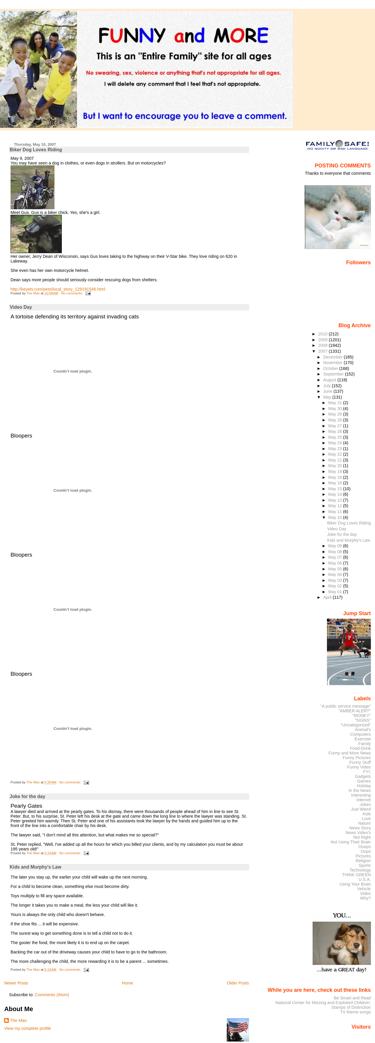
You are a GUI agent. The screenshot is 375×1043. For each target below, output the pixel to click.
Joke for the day (27, 796)
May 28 (335, 420)
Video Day (21, 307)
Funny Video (359, 767)
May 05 (335, 569)
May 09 (335, 545)
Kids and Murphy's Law (35, 866)
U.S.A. (365, 879)
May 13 (335, 500)
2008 (323, 345)
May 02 (335, 586)
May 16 (335, 483)
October (331, 368)
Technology (360, 870)
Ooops (364, 846)
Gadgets (363, 776)
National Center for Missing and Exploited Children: (323, 1002)
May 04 (335, 574)
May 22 (335, 454)
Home (127, 983)
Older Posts (238, 983)
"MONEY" (361, 715)
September (334, 374)
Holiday (364, 785)
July (327, 385)
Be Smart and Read (352, 998)
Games (364, 781)
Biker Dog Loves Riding (36, 149)
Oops (366, 851)
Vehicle (364, 888)
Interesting (361, 795)
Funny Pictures (357, 757)
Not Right (362, 837)
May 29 (335, 414)
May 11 (335, 511)
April (328, 597)
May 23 (335, 448)
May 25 (335, 437)
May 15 (335, 488)
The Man (18, 1020)
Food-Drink (360, 748)
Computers (360, 734)
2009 (323, 339)
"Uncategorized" (356, 725)
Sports (365, 865)
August (330, 380)
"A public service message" (345, 706)
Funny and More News (349, 753)
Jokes (365, 804)
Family (364, 743)
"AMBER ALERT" (354, 711)
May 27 (335, 425)
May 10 (335, 517)
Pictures (363, 856)
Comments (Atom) (52, 994)
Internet (364, 799)
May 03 (335, 580)
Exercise (363, 739)
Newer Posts (16, 983)
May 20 (335, 465)
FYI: (367, 771)
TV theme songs (355, 1012)
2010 (323, 334)
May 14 (335, 494)
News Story (360, 828)
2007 (323, 351)
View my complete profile (27, 1028)
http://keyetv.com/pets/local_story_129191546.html (58, 289)
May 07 (335, 557)
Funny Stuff (360, 762)
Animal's (363, 729)
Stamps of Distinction (351, 1007)
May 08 (335, 551)
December (333, 357)
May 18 (335, 477)
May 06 (335, 563)
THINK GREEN (356, 874)
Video (365, 893)
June (328, 391)
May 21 (335, 460)
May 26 (335, 431)
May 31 (335, 402)
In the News (360, 790)
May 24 (335, 442)
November (333, 362)
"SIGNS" (363, 720)
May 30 (335, 408)
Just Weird (361, 809)
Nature (364, 823)
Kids (367, 814)
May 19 (335, 471)
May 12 (335, 505)
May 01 (335, 591)
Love (366, 818)
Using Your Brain (355, 884)
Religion (363, 860)
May (327, 397)
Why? (365, 898)
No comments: (72, 293)
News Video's (358, 832)
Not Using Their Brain (351, 842)
